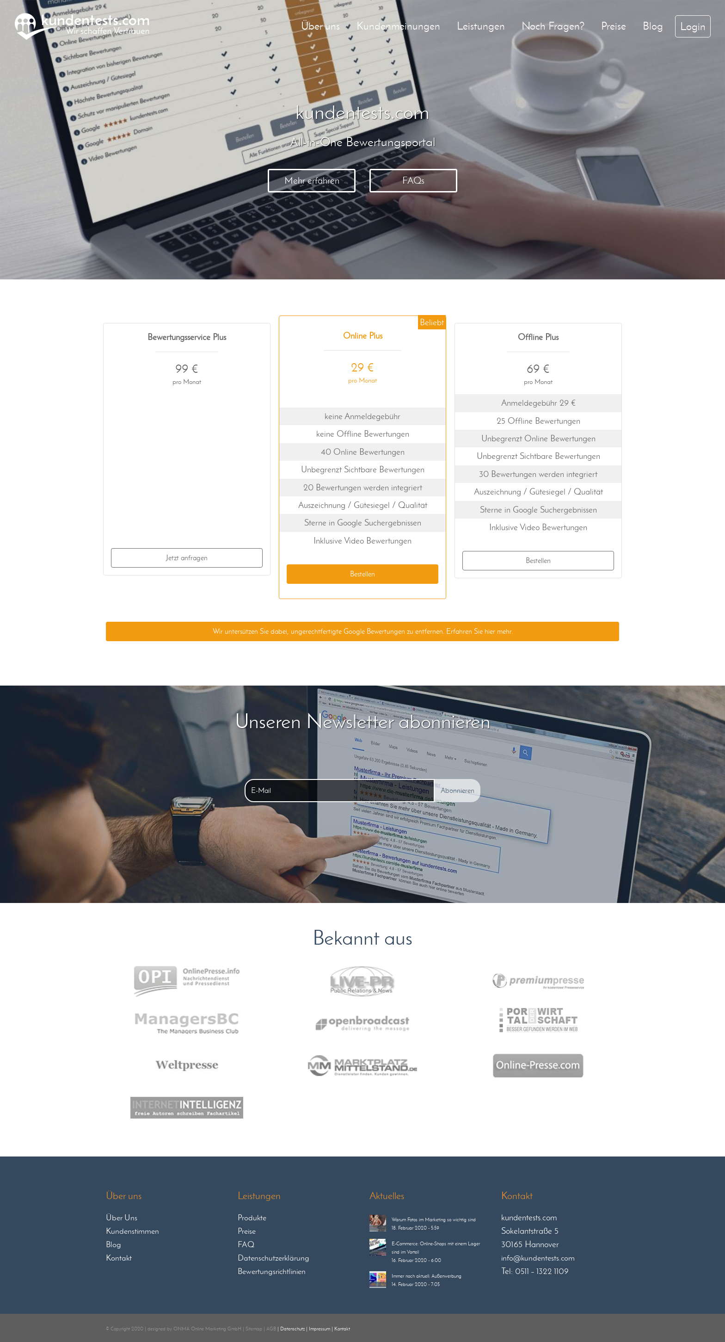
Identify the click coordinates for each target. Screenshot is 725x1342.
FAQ (246, 1244)
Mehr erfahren (311, 180)
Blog (653, 25)
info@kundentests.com (538, 1258)
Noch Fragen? (553, 25)
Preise (613, 25)
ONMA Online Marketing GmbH (207, 1328)
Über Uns (121, 1217)
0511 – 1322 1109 (542, 1271)
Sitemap (254, 1328)
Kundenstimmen (132, 1231)
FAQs (413, 180)
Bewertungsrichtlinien (272, 1271)
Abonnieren (457, 790)
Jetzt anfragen (187, 557)
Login (693, 26)
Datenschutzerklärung (273, 1258)
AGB (271, 1328)
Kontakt (119, 1258)
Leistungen (481, 25)
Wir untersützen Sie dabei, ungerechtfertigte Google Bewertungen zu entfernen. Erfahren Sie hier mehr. (363, 631)
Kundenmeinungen (398, 25)
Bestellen (362, 573)
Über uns (320, 25)
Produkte (252, 1217)
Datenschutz (292, 1328)
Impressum (319, 1328)
